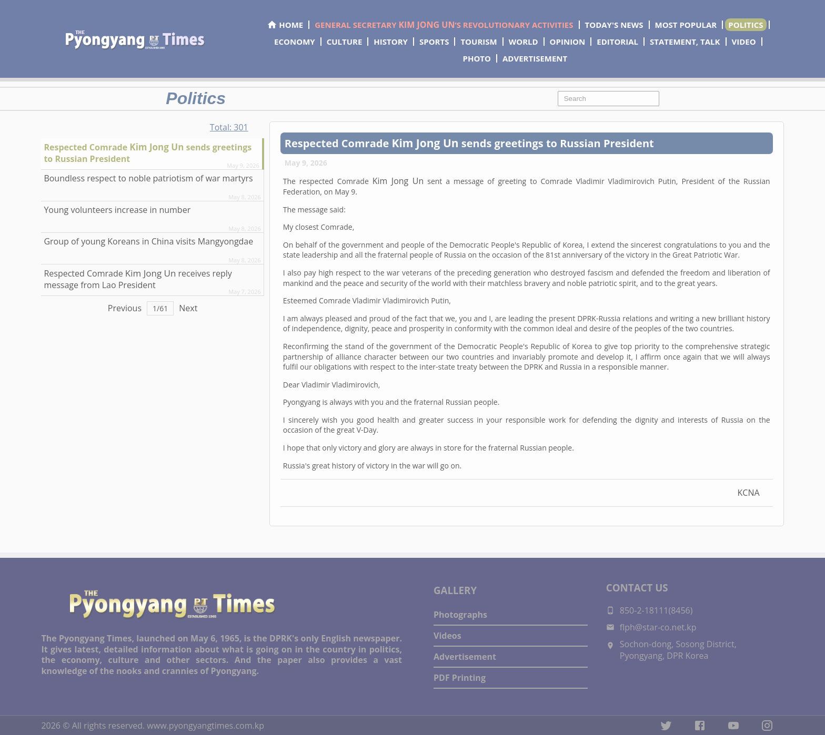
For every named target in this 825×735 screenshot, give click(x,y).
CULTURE (345, 41)
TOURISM (478, 41)
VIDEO (744, 41)
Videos (447, 635)
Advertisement (465, 656)
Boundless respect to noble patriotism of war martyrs (148, 178)
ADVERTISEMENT (534, 58)
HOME (285, 24)
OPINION (568, 41)
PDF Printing (460, 677)
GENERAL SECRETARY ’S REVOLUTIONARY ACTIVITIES (444, 24)
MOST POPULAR (686, 24)
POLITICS (745, 24)
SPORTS (434, 41)
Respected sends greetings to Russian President (147, 153)
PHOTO (477, 58)
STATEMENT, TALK (685, 41)
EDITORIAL (617, 41)
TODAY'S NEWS (614, 24)
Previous (125, 308)
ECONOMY (294, 41)
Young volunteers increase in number (117, 210)
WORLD (523, 41)
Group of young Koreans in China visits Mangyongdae (148, 241)
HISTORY (391, 41)
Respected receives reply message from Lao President (138, 279)
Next (188, 308)
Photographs (460, 614)
